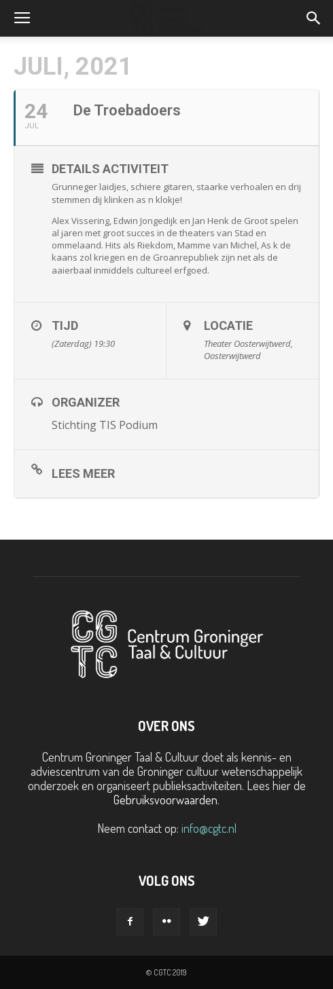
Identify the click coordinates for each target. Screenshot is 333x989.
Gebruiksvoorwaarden (165, 799)
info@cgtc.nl (208, 828)
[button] (314, 18)
